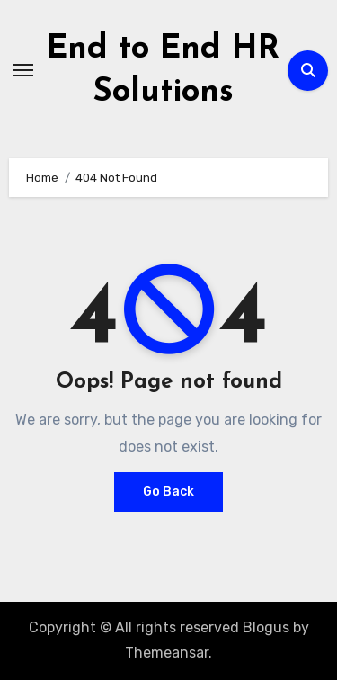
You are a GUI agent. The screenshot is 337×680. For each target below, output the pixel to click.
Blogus (266, 627)
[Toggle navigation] (23, 70)
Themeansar (166, 652)
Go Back (168, 491)
